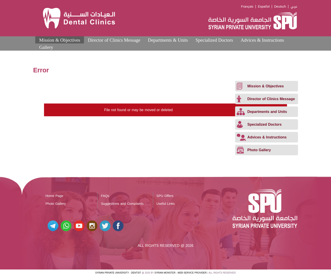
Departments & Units (168, 40)
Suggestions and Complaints (122, 204)
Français (247, 7)
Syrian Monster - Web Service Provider (180, 273)
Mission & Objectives (59, 40)
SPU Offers (165, 196)
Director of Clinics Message (114, 40)
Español (263, 7)
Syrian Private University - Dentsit (118, 273)
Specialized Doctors (214, 40)
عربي (294, 7)
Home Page (54, 196)
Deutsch (280, 7)
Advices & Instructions (262, 40)
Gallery (46, 47)
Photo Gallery (55, 204)
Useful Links (166, 204)
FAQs (105, 196)
